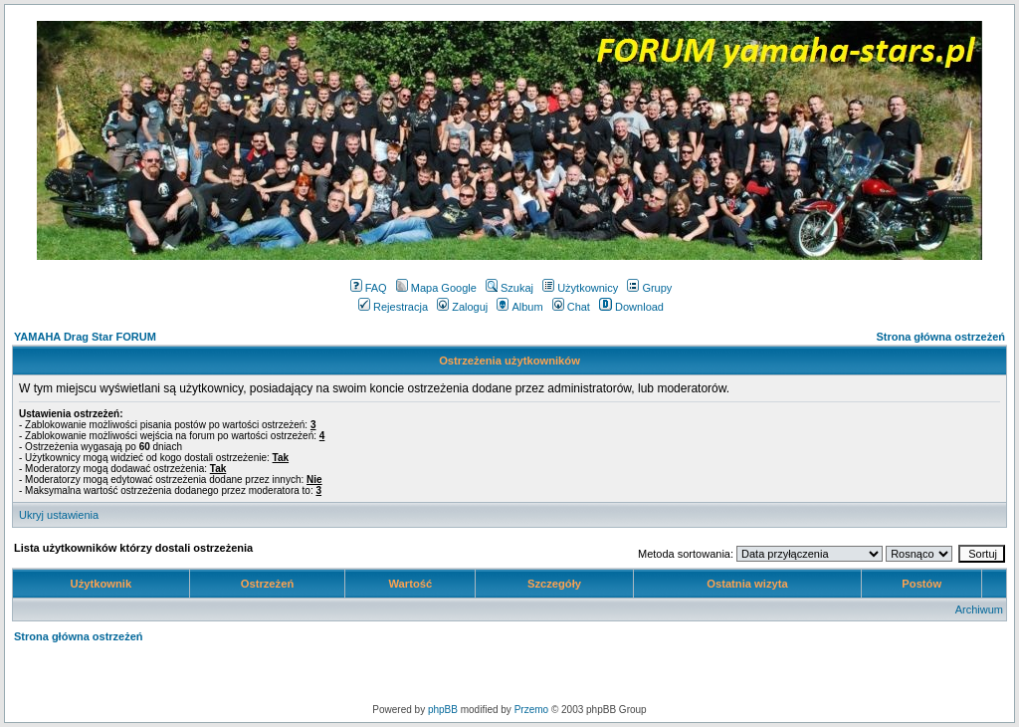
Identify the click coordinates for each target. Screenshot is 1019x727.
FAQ (368, 288)
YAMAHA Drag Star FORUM (85, 337)
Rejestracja (393, 307)
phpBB (443, 709)
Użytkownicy (580, 288)
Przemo (531, 709)
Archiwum (979, 609)
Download (631, 307)
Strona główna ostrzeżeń (940, 337)
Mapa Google (436, 288)
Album (519, 307)
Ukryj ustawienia (59, 515)
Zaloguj (462, 307)
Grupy (649, 288)
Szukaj (509, 288)
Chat (571, 307)
